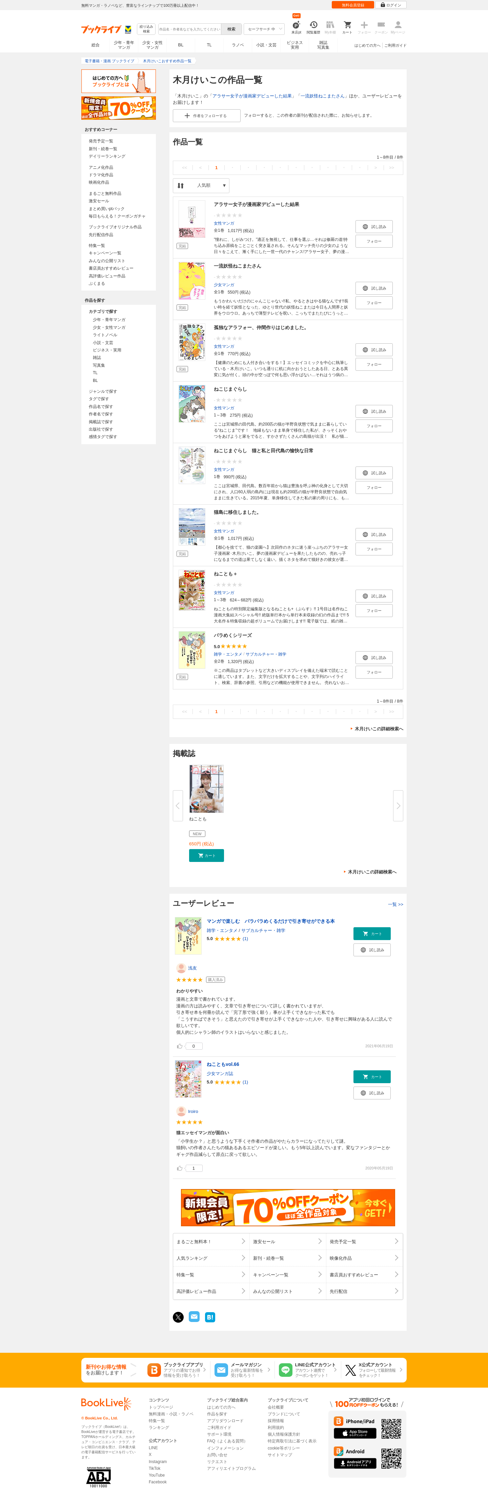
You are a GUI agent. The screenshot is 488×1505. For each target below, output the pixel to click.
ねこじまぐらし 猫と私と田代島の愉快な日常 (263, 450)
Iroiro (193, 1111)
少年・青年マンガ (124, 45)
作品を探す (217, 1414)
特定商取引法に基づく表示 (292, 1441)
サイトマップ (280, 1455)
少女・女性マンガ (152, 45)
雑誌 (97, 357)
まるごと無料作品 (105, 193)
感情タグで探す (103, 436)
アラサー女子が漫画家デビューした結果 (252, 95)
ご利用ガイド (395, 45)
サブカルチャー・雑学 (266, 654)
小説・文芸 (266, 45)
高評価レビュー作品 (107, 276)
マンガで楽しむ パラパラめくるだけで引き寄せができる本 (271, 921)
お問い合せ (217, 1455)
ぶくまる (97, 283)
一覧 (395, 904)
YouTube (157, 1475)
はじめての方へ (367, 45)
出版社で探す (101, 429)
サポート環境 (219, 1434)
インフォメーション (225, 1448)
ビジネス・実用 (107, 350)
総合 (96, 45)
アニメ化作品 (101, 167)
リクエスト (217, 1461)
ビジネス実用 (295, 45)
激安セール (99, 201)
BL (181, 44)
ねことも (198, 818)
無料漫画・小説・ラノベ (171, 1414)
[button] (206, 855)
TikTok (154, 1468)
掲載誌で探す (101, 421)
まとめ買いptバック (107, 208)
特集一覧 (97, 245)
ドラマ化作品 (101, 175)
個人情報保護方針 (284, 1434)
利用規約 (276, 1427)
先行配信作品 (101, 234)
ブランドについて (284, 1414)
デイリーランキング (107, 156)
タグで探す (99, 398)
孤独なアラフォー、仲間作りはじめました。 (261, 327)
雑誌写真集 (323, 45)
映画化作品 (99, 182)
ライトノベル (105, 335)
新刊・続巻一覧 (103, 148)
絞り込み (146, 29)
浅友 (192, 968)
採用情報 (276, 1420)
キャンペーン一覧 (105, 253)
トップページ (161, 1407)
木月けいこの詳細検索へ (379, 728)
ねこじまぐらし (230, 389)
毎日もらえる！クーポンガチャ (117, 216)
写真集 (99, 365)
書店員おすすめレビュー (111, 268)
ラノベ (238, 45)
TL (209, 45)
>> (391, 167)
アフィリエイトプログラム (231, 1468)
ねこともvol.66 (223, 1064)
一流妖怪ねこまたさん (323, 95)
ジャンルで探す (103, 391)
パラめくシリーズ (233, 635)
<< (184, 167)
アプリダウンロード (225, 1420)
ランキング (159, 1427)
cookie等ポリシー (284, 1448)
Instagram (158, 1461)
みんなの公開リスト (107, 260)
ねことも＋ (226, 573)
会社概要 (276, 1407)
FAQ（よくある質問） (227, 1441)
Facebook (158, 1482)
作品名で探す (101, 406)
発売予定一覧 (101, 141)
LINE (153, 1447)
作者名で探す (101, 414)
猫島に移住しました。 (237, 512)
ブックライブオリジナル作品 (115, 227)
